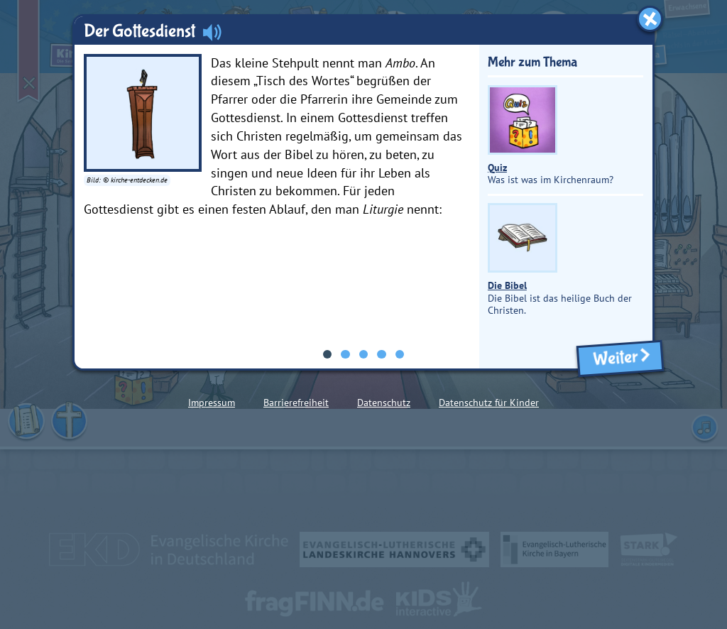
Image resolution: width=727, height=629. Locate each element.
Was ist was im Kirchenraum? (550, 136)
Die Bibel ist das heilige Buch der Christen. (560, 260)
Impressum (211, 402)
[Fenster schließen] (650, 19)
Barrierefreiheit (296, 402)
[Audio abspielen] (212, 32)
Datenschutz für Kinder (489, 402)
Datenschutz (383, 402)
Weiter (620, 358)
